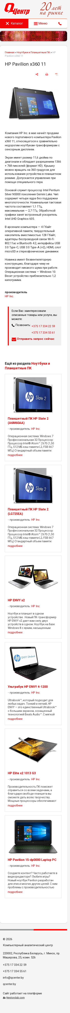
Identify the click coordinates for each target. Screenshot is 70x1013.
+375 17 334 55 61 (43, 332)
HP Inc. (9, 296)
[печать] (46, 74)
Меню (40, 23)
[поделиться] (36, 74)
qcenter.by (9, 984)
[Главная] (17, 9)
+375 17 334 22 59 (43, 326)
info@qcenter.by (13, 977)
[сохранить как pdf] (56, 74)
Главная (9, 52)
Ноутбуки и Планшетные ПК (33, 52)
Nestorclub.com (15, 997)
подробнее (15, 455)
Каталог (14, 23)
